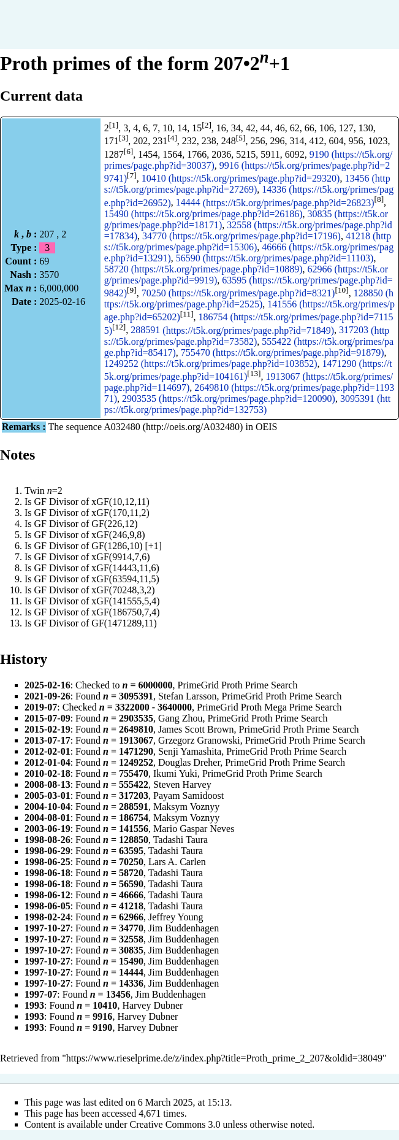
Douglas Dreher (189, 762)
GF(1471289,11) (124, 623)
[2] (206, 124)
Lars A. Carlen (177, 862)
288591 (145, 330)
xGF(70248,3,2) (122, 590)
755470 (195, 352)
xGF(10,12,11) (120, 501)
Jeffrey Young (175, 917)
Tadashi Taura (180, 839)
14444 (188, 203)
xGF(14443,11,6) (125, 568)
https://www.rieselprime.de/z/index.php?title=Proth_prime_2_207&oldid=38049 (224, 1058)
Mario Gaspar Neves (193, 828)
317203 (353, 330)
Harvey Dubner (152, 1005)
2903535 (139, 398)
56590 (188, 258)
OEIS (267, 427)
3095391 (357, 398)
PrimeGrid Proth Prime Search (238, 685)
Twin (35, 490)
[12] (119, 326)
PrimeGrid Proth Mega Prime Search (269, 707)
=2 (55, 490)
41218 (358, 236)
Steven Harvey (182, 784)
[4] (172, 137)
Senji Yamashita (189, 751)
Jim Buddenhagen (183, 928)
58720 (116, 269)
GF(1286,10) (116, 546)
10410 (154, 178)
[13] (253, 373)
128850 (368, 293)
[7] (132, 175)
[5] (241, 137)
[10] (341, 290)
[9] (132, 290)
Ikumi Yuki (175, 773)
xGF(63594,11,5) (125, 579)
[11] (187, 313)
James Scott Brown (196, 729)
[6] (129, 151)
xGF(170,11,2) (120, 512)
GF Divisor (56, 501)
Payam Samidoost (188, 795)
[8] (379, 199)
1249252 (121, 363)
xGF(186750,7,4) (125, 612)
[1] (114, 124)
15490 (116, 214)
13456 (356, 178)
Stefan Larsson (187, 696)
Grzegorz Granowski (199, 740)
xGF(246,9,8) (118, 535)
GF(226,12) (114, 523)
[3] (124, 137)
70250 (154, 293)
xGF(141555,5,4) (125, 601)
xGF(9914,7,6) (120, 557)
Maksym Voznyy (186, 806)
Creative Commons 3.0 (175, 1124)
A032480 (122, 427)
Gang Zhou (180, 718)
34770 (154, 236)
